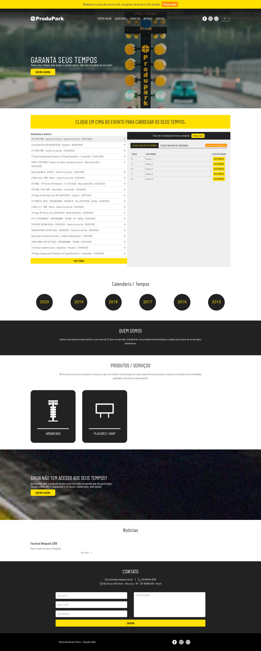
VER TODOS (79, 260)
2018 (113, 302)
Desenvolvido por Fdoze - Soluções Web (77, 641)
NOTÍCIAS (148, 18)
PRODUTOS (135, 18)
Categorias (174, 145)
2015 (216, 302)
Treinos (144, 145)
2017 (147, 302)
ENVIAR (130, 624)
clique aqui (170, 4)
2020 (44, 302)
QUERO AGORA (43, 72)
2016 (182, 302)
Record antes (212, 145)
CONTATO (160, 18)
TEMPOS (219, 159)
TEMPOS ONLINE (104, 18)
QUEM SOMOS (121, 18)
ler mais (87, 552)
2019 (78, 302)
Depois (223, 145)
